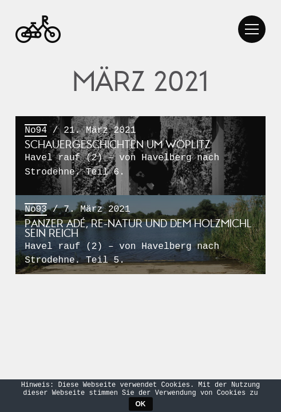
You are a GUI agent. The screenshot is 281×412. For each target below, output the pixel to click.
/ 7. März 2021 (140, 235)
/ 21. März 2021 (140, 151)
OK (141, 404)
